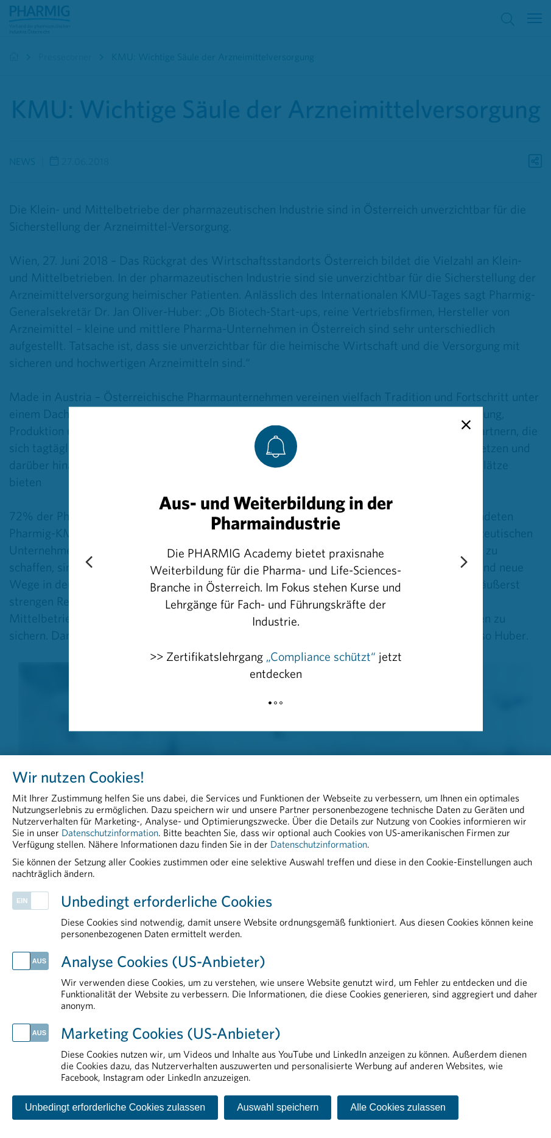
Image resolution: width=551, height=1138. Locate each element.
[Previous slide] (88, 563)
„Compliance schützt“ (321, 656)
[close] (466, 425)
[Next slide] (463, 563)
